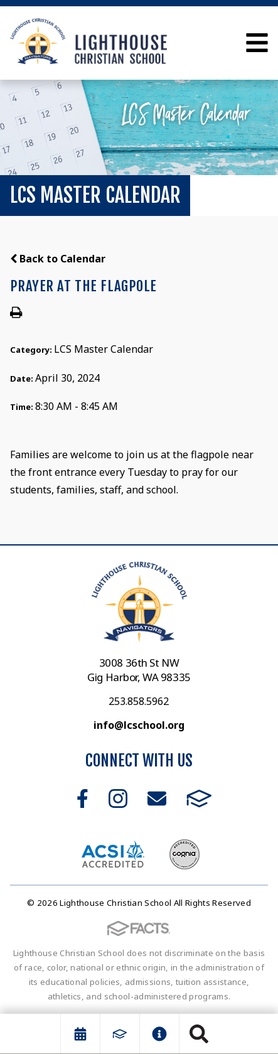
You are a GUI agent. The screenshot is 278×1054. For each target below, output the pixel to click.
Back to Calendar (57, 259)
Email (156, 798)
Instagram (118, 798)
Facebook (82, 798)
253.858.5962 (139, 701)
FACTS (199, 798)
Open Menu (257, 42)
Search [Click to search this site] (199, 1034)
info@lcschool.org (139, 725)
